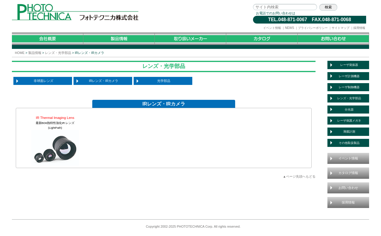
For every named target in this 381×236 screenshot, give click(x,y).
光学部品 (163, 81)
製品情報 (34, 53)
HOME (19, 53)
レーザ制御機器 (349, 87)
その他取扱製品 (349, 143)
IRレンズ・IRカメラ (103, 81)
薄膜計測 (349, 131)
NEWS (289, 27)
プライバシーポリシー (313, 27)
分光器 (349, 109)
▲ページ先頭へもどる (299, 176)
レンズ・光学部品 (58, 53)
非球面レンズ (43, 81)
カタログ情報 (348, 173)
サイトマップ (340, 27)
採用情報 (359, 27)
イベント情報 (272, 27)
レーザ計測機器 (349, 76)
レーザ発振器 (349, 64)
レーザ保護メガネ (349, 120)
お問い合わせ (348, 188)
